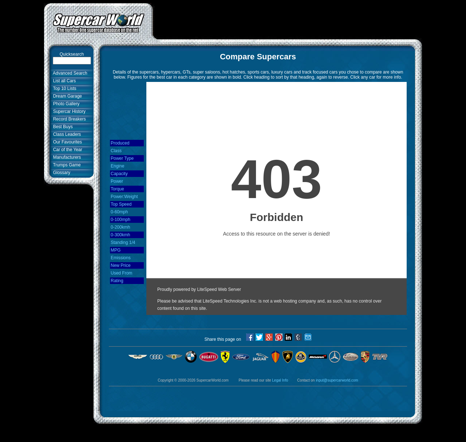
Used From (121, 273)
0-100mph (120, 219)
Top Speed (121, 204)
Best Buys (62, 126)
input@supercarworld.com (337, 380)
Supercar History (68, 111)
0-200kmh (120, 227)
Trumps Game (66, 164)
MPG (116, 250)
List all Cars (63, 80)
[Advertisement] (287, 19)
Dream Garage (66, 96)
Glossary (60, 172)
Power (117, 181)
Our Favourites (66, 142)
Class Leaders (66, 134)
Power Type (122, 158)
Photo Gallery (65, 103)
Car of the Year (66, 149)
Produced (120, 143)
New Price (121, 265)
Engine (117, 166)
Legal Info (280, 380)
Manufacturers (66, 157)
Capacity (119, 173)
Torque (117, 189)
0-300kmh (120, 234)
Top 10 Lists (63, 88)
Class (116, 150)
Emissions (121, 257)
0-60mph (119, 211)
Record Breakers (68, 119)
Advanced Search (69, 73)
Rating (117, 280)
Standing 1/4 (123, 242)
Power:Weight (124, 196)
